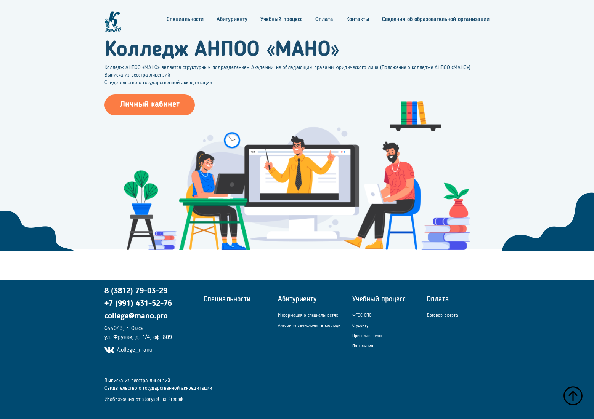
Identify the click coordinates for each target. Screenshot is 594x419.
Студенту (360, 325)
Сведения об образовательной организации (436, 19)
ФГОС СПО (362, 315)
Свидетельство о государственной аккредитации (158, 82)
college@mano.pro (136, 316)
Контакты (357, 19)
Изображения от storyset (132, 399)
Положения (362, 346)
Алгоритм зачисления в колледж (309, 325)
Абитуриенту (232, 19)
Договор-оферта (442, 315)
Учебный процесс (281, 19)
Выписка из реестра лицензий (137, 75)
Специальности (185, 19)
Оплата (324, 19)
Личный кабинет (150, 105)
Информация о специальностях (308, 315)
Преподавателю (367, 336)
